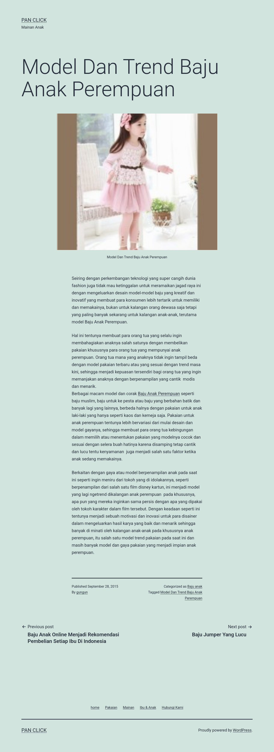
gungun (82, 592)
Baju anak (194, 586)
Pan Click (34, 20)
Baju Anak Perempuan (159, 393)
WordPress (242, 730)
